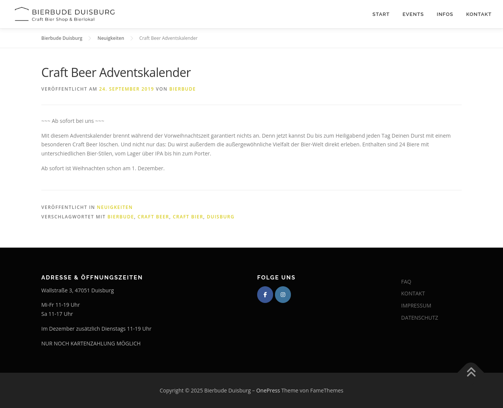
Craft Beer (153, 216)
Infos (445, 14)
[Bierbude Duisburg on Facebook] (265, 294)
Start (380, 14)
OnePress (268, 390)
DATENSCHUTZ (419, 317)
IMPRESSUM (416, 305)
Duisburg (220, 216)
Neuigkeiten (115, 207)
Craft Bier (188, 216)
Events (413, 14)
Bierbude (182, 89)
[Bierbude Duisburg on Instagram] (283, 294)
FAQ (406, 281)
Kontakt (479, 14)
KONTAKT (413, 293)
